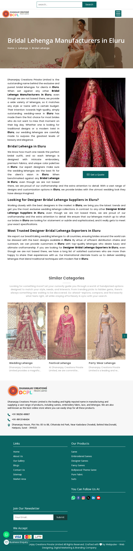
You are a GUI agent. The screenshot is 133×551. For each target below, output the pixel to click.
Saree (74, 451)
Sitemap (17, 474)
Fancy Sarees (78, 465)
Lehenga (23, 48)
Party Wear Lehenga (102, 364)
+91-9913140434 (20, 419)
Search (89, 4)
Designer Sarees (79, 460)
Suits (73, 478)
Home (11, 48)
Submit (60, 517)
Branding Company (85, 547)
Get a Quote (95, 174)
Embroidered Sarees (81, 456)
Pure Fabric (77, 474)
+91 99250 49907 (21, 414)
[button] (124, 336)
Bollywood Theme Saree (83, 469)
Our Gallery (19, 460)
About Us (18, 456)
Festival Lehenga (60, 364)
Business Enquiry (16, 542)
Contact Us (19, 469)
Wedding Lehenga (21, 364)
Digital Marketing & (64, 547)
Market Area (19, 478)
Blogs (16, 465)
